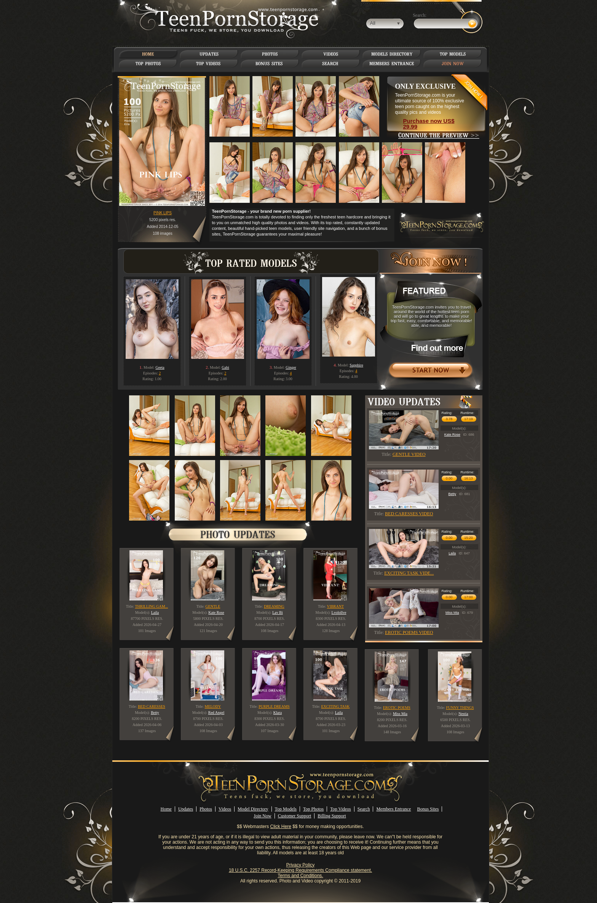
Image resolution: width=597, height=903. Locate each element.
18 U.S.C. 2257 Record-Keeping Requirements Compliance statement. (300, 870)
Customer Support (294, 816)
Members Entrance (393, 809)
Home (166, 809)
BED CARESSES (151, 706)
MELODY (213, 706)
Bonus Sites (428, 809)
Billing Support (332, 816)
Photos (206, 809)
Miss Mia (452, 613)
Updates (185, 809)
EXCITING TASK (335, 706)
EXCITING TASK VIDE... (409, 573)
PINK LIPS (162, 213)
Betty (452, 494)
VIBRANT (335, 606)
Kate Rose (452, 434)
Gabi (225, 367)
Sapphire (356, 365)
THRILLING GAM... (151, 606)
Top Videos (340, 809)
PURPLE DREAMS (274, 706)
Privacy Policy (300, 865)
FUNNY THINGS (460, 708)
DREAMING (274, 606)
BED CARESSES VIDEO (409, 513)
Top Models (286, 809)
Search (364, 809)
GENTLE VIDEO (409, 454)
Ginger (291, 367)
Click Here (280, 826)
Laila (452, 553)
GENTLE (212, 606)
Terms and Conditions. (300, 875)
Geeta (159, 367)
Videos (225, 809)
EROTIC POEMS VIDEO (409, 632)
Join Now (262, 816)
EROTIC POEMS (396, 708)
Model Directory (253, 809)
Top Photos (313, 809)
